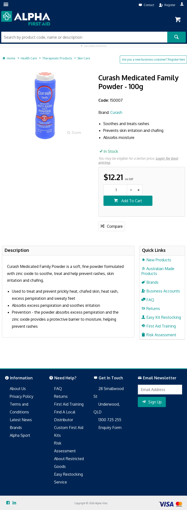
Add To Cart (131, 200)
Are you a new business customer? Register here (153, 59)
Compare (115, 226)
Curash (116, 112)
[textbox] (84, 37)
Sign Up (155, 402)
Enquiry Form (110, 427)
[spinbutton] (115, 190)
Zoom (76, 132)
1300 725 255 (109, 419)
